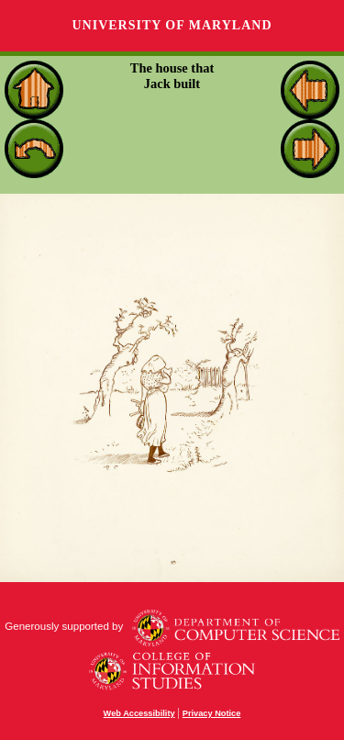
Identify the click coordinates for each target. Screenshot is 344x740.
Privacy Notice (212, 713)
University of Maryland (172, 25)
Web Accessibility (139, 713)
